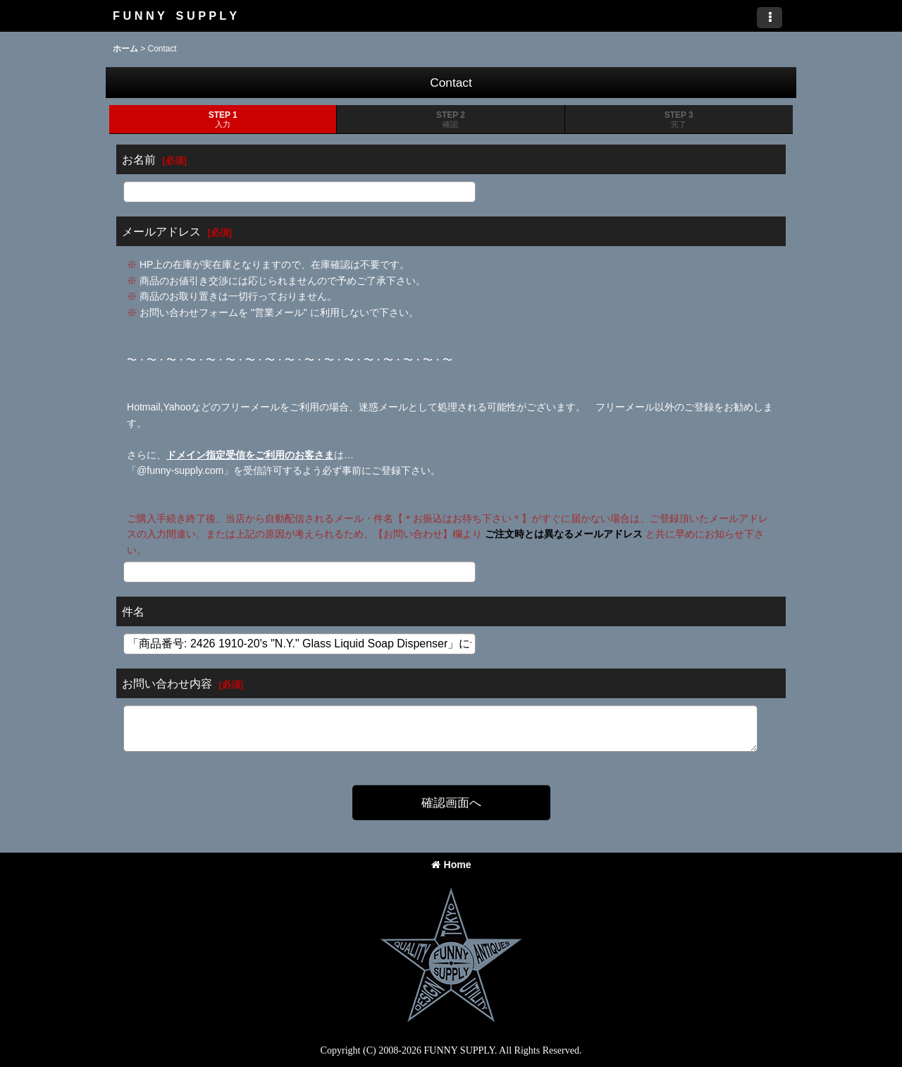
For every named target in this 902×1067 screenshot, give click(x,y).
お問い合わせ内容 (167, 683)
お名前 (139, 159)
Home (451, 864)
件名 (133, 611)
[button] (769, 17)
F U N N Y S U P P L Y (175, 15)
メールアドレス (161, 231)
